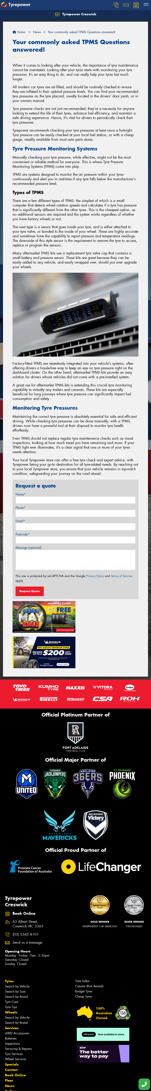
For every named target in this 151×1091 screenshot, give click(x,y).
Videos (10, 1060)
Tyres (9, 945)
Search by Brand (16, 960)
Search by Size (15, 955)
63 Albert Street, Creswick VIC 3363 (28, 887)
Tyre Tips (11, 971)
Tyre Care (11, 965)
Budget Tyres (83, 955)
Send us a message (27, 906)
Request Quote (29, 591)
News (10, 1049)
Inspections (12, 1007)
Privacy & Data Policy (28, 1084)
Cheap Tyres (83, 960)
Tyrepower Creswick (75, 14)
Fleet (9, 1044)
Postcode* (22, 534)
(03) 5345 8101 (26, 898)
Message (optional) (29, 548)
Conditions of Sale (53, 1084)
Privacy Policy (95, 576)
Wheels (11, 976)
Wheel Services (15, 1023)
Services (12, 991)
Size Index (82, 945)
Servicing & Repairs (18, 1012)
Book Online (15, 1039)
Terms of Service (121, 576)
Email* (20, 521)
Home (19, 32)
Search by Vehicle (17, 950)
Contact (11, 1033)
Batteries (10, 1002)
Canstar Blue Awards (89, 950)
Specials (12, 1028)
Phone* (20, 508)
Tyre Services (14, 1017)
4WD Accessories (17, 997)
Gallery (11, 1055)
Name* (21, 494)
